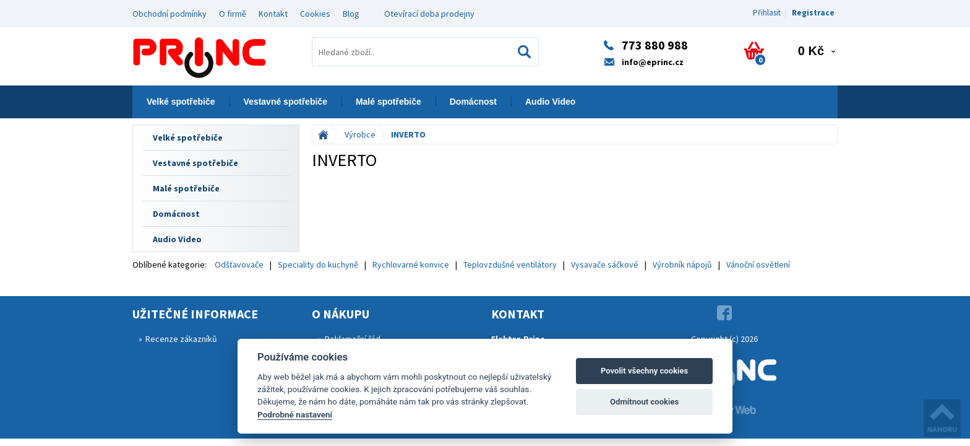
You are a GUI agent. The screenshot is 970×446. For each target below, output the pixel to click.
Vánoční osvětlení (758, 264)
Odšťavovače (239, 264)
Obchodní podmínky (169, 13)
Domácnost (473, 102)
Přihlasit (767, 12)
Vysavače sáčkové (604, 264)
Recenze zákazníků (181, 338)
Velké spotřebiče (181, 102)
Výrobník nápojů (682, 264)
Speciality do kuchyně (318, 264)
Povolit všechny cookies (644, 370)
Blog (351, 13)
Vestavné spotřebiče (285, 102)
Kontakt (273, 13)
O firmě (232, 13)
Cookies (315, 13)
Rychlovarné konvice (410, 264)
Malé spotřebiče (388, 102)
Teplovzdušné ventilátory (510, 264)
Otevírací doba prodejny (429, 13)
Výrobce (360, 134)
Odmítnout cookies (644, 401)
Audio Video (550, 102)
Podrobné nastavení (294, 414)
